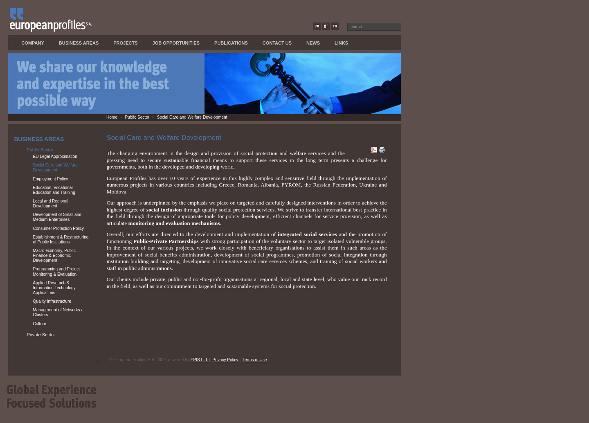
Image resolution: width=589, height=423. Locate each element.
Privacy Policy (225, 360)
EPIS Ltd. (199, 360)
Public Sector (137, 117)
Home (111, 117)
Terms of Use (255, 360)
